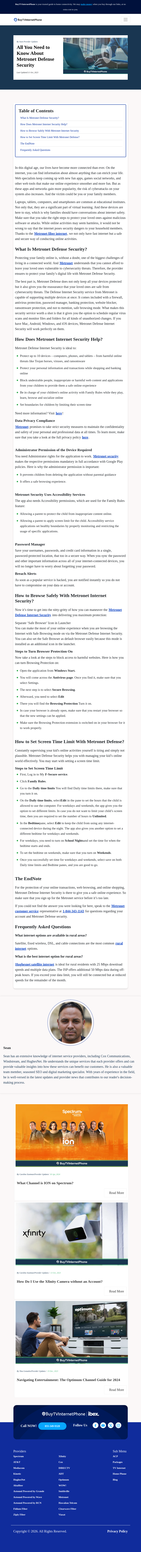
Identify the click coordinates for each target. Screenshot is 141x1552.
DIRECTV (64, 1468)
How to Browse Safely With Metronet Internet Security (49, 130)
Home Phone (119, 1473)
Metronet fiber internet (50, 233)
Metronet (66, 263)
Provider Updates (31, 42)
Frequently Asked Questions (35, 150)
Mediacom (19, 1468)
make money (86, 4)
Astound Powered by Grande (28, 1491)
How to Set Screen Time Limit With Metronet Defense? (50, 137)
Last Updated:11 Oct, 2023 (27, 72)
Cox (60, 1462)
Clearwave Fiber (67, 1509)
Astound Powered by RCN (27, 1503)
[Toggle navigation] (125, 19)
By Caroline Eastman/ (25, 1174)
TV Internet (119, 1468)
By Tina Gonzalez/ (24, 1371)
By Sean (20, 42)
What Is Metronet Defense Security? (39, 117)
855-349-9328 (52, 1426)
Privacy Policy (117, 1531)
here (59, 413)
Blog (115, 1479)
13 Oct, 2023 (55, 1273)
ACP (115, 1456)
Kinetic (17, 1473)
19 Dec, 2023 (52, 1371)
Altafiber (18, 1485)
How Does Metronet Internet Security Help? (43, 124)
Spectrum (18, 1456)
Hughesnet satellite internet (34, 964)
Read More (117, 1193)
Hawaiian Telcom (67, 1503)
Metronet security (105, 456)
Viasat (61, 1514)
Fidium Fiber (20, 1509)
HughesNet (19, 1479)
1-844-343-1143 (73, 911)
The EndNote (27, 143)
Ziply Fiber (19, 1514)
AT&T (16, 1462)
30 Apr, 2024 (55, 1174)
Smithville (63, 1491)
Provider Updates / (42, 1273)
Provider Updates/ (41, 1174)
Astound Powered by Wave (27, 1497)
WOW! (62, 1485)
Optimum (63, 1479)
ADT (61, 1473)
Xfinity (62, 1456)
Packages (118, 1462)
